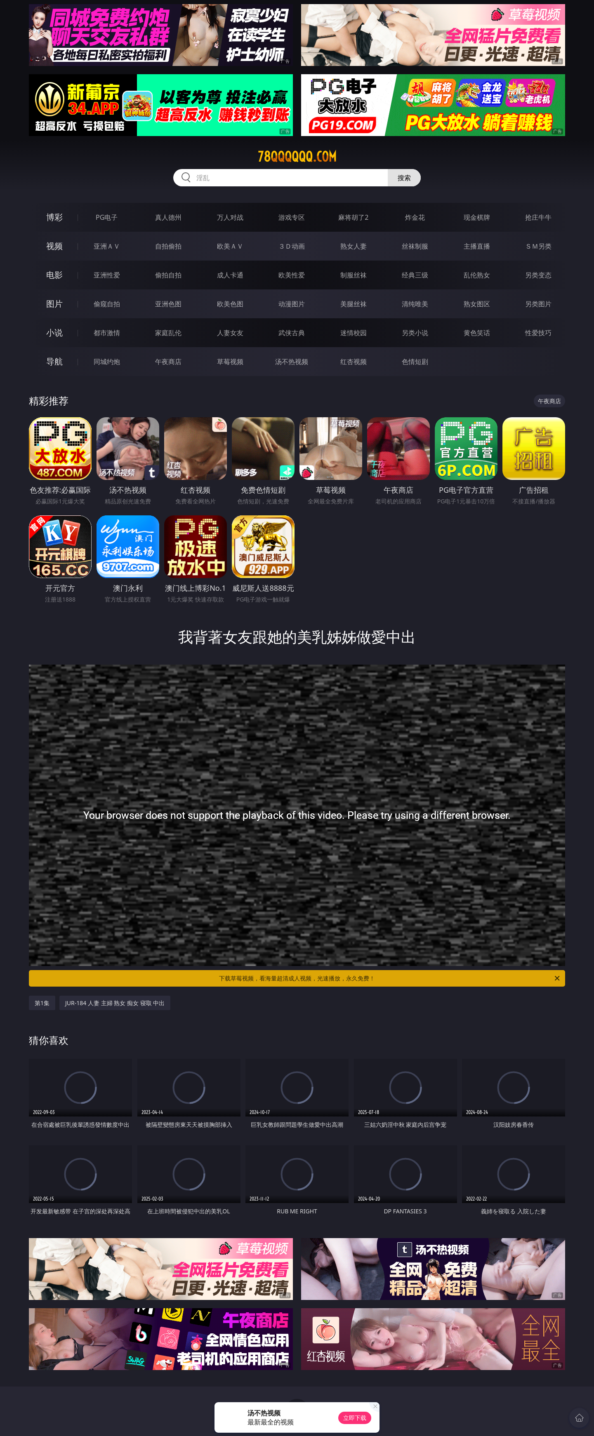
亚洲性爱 (107, 275)
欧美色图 (230, 303)
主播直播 (477, 246)
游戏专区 (291, 217)
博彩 (54, 217)
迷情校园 (353, 332)
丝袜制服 (415, 246)
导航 (54, 361)
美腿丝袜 (353, 303)
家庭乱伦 (168, 332)
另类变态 (538, 275)
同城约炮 (107, 361)
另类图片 (538, 303)
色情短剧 (415, 361)
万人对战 (230, 217)
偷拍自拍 (168, 275)
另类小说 (415, 332)
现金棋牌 (477, 217)
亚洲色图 (168, 303)
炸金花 (415, 217)
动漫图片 (291, 303)
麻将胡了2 (353, 217)
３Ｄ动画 (291, 246)
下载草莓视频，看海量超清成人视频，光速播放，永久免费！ (390, 978)
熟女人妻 (353, 246)
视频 (54, 245)
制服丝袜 (353, 275)
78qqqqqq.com (297, 156)
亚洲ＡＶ (107, 246)
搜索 (404, 177)
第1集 (42, 1003)
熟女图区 (477, 303)
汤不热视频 (291, 361)
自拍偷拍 (168, 246)
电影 (54, 274)
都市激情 (107, 332)
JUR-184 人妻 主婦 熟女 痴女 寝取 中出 (115, 1003)
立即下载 (354, 1418)
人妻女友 (230, 332)
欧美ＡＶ (230, 246)
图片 (54, 303)
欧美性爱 (291, 275)
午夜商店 (168, 361)
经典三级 (415, 275)
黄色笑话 (477, 332)
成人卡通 (230, 275)
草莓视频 (230, 361)
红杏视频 (353, 361)
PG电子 (107, 217)
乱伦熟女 (477, 275)
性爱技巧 (538, 332)
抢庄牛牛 (538, 217)
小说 (54, 332)
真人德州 (168, 217)
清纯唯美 (415, 303)
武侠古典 (291, 332)
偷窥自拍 (107, 303)
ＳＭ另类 (538, 246)
